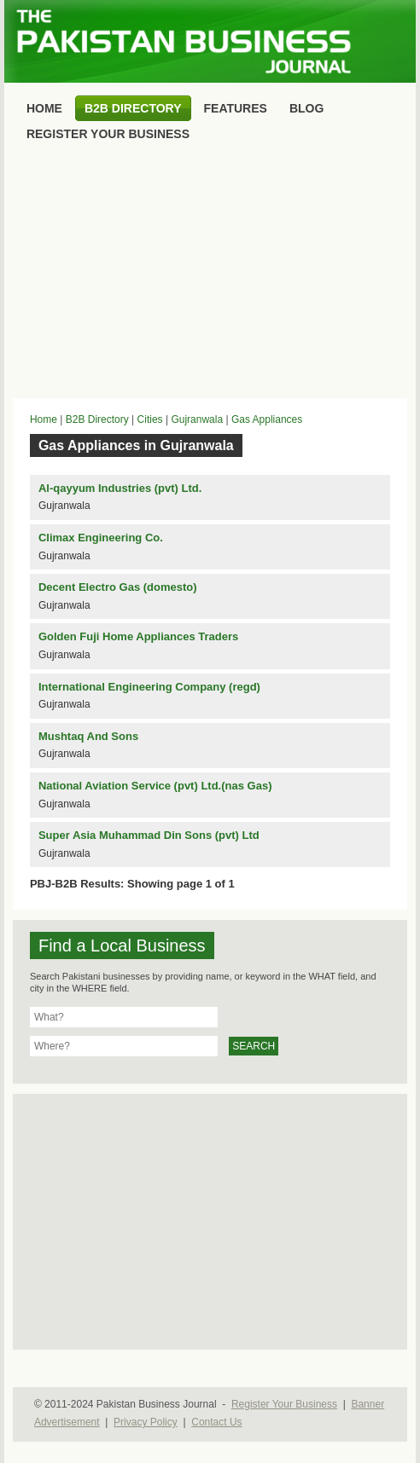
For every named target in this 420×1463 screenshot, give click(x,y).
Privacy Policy (146, 1422)
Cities (150, 419)
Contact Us (216, 1422)
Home (43, 419)
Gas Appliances (266, 419)
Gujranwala (197, 419)
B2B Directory (97, 419)
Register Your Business (284, 1404)
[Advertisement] (210, 274)
